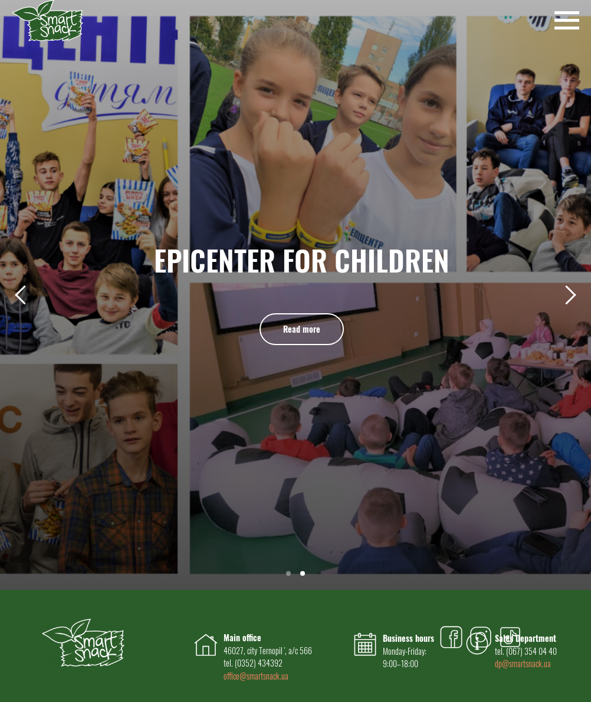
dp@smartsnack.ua (523, 663)
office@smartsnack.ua (256, 676)
